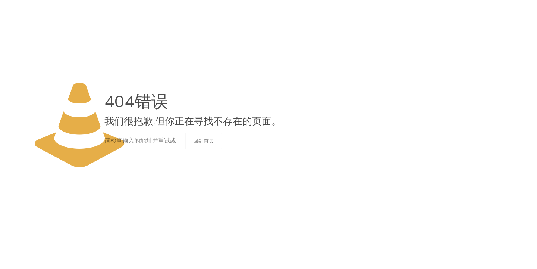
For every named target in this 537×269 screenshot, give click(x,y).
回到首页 (203, 141)
